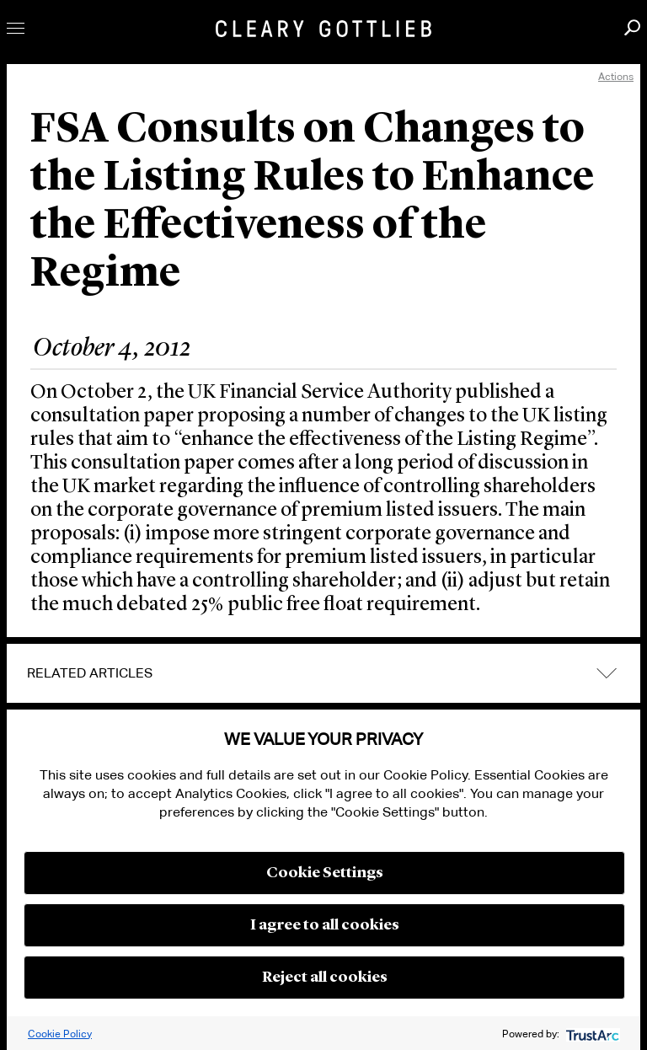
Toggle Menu (15, 28)
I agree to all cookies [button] (324, 925)
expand (606, 672)
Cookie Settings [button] (324, 873)
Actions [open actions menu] (616, 76)
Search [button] (632, 27)
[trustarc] (591, 1033)
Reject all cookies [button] (325, 977)
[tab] (323, 673)
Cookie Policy (60, 1033)
